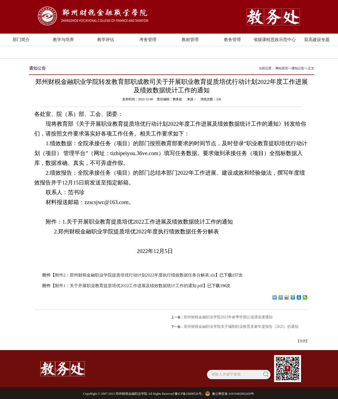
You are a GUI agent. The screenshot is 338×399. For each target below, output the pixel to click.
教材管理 (190, 39)
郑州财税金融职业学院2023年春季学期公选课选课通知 (228, 317)
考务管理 (147, 39)
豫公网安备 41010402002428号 (230, 394)
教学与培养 (63, 39)
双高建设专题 (317, 39)
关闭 (302, 341)
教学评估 (105, 39)
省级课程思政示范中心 (274, 39)
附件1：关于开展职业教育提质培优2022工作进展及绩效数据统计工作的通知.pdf (129, 285)
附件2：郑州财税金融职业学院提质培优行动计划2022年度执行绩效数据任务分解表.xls (135, 275)
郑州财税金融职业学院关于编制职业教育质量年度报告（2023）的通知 (241, 327)
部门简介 (21, 39)
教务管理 (232, 39)
